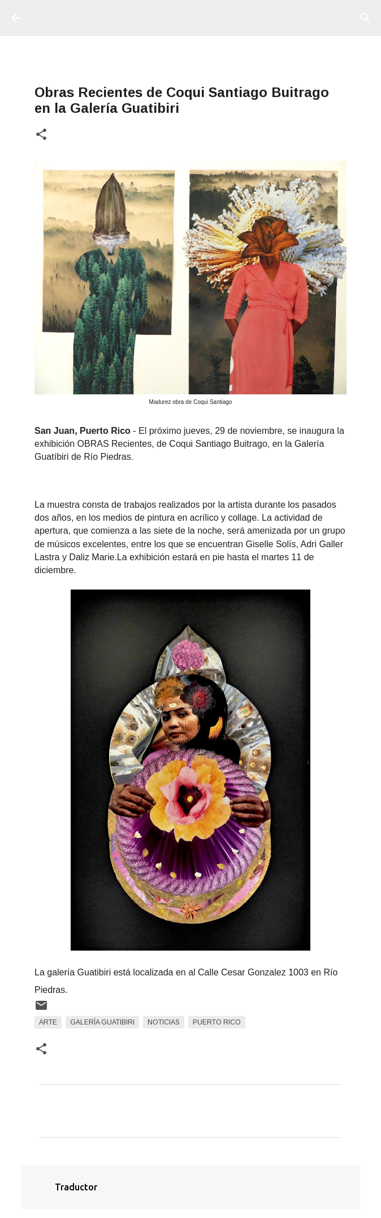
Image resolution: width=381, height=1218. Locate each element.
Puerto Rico (217, 1022)
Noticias (164, 1022)
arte (48, 1022)
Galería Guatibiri (102, 1022)
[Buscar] (365, 18)
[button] (41, 135)
